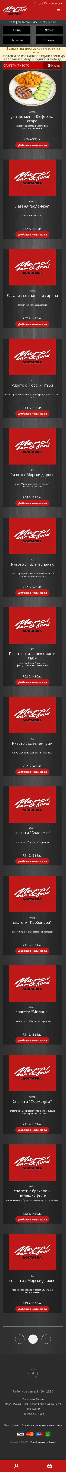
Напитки (17, 40)
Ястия (49, 30)
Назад (54, 65)
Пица (17, 30)
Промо (49, 40)
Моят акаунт (16, 1466)
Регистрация (53, 3)
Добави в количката (32, 145)
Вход (37, 3)
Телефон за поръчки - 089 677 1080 (33, 22)
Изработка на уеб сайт (43, 1442)
